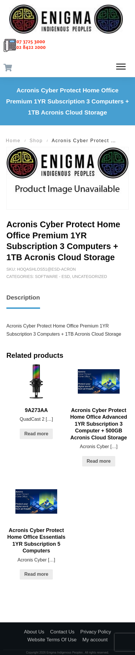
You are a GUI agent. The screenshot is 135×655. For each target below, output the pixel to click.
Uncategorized (89, 276)
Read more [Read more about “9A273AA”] (36, 433)
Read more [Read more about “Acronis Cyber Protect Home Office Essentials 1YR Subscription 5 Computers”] (36, 574)
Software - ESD (52, 276)
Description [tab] (23, 297)
